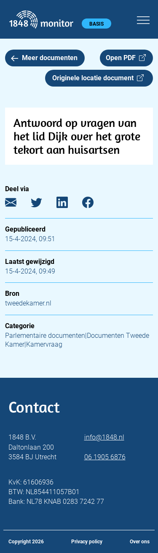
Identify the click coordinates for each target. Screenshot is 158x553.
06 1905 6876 (105, 457)
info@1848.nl (104, 437)
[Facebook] (94, 204)
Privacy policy (86, 542)
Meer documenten (44, 58)
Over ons (140, 542)
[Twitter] (43, 204)
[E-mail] (17, 204)
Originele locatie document (98, 78)
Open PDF (126, 58)
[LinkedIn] (68, 204)
